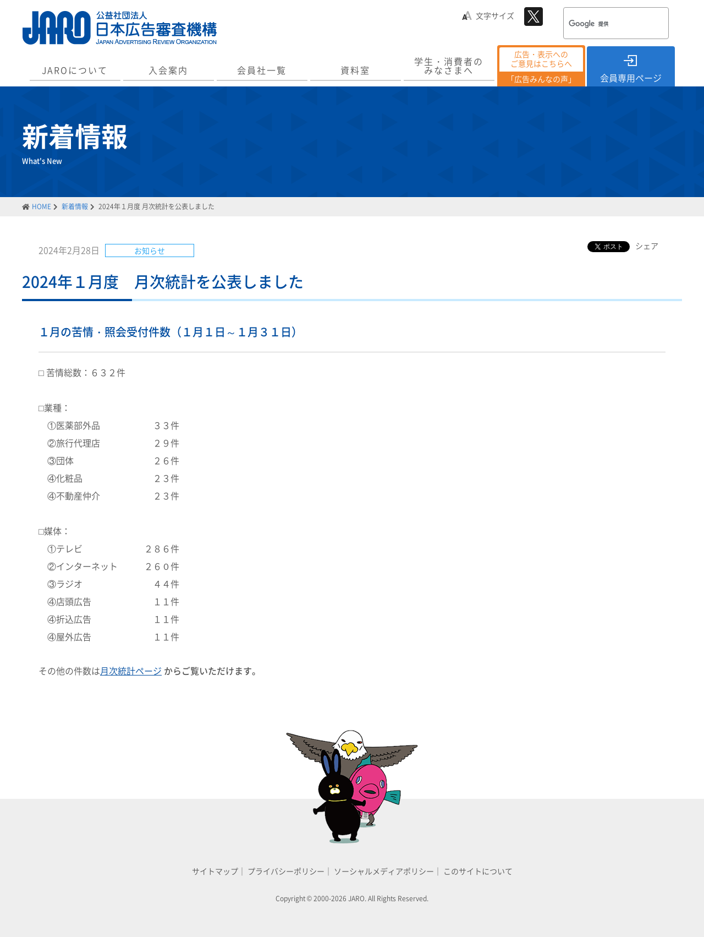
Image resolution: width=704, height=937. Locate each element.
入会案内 (168, 70)
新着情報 (75, 206)
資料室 (355, 70)
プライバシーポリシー (286, 870)
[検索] (602, 24)
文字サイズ (495, 15)
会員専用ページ (631, 77)
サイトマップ (215, 870)
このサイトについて (478, 870)
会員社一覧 (262, 70)
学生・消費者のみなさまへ (448, 66)
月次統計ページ (131, 670)
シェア (646, 245)
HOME (41, 206)
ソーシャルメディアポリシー (384, 870)
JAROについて (75, 70)
